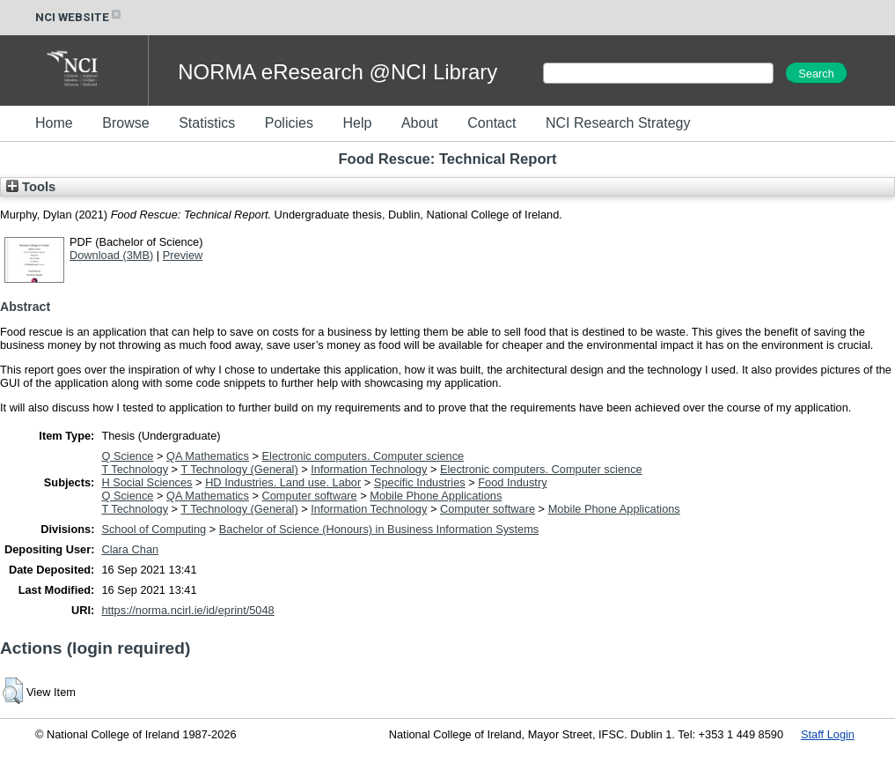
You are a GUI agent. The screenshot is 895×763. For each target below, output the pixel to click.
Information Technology (369, 469)
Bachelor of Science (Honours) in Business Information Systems (379, 529)
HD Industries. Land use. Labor (283, 482)
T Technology (134, 469)
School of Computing (153, 529)
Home (54, 122)
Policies (289, 122)
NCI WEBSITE (79, 17)
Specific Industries (420, 482)
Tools (30, 187)
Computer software (309, 495)
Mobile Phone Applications (436, 495)
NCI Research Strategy (618, 122)
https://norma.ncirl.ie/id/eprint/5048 (187, 610)
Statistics (207, 122)
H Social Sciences (146, 482)
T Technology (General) (238, 469)
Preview (183, 255)
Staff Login (828, 734)
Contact (491, 122)
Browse (125, 122)
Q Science (127, 456)
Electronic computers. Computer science (363, 456)
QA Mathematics (207, 456)
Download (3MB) (111, 255)
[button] (13, 691)
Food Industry (512, 482)
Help (356, 122)
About (419, 122)
